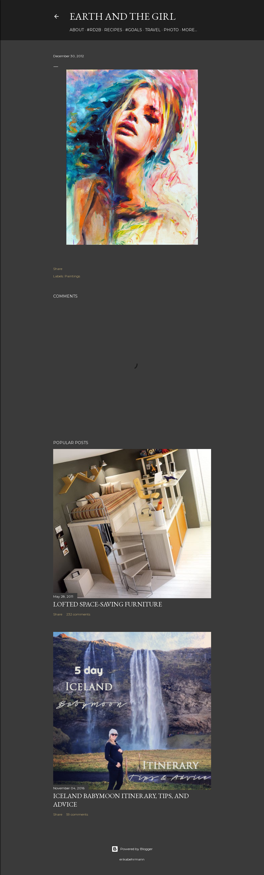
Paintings (72, 276)
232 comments (78, 614)
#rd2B (94, 29)
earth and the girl (122, 16)
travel (153, 29)
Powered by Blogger (132, 849)
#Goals (133, 29)
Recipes (113, 29)
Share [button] (57, 269)
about (77, 29)
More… (189, 29)
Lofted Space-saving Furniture (107, 604)
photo (171, 29)
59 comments (77, 814)
